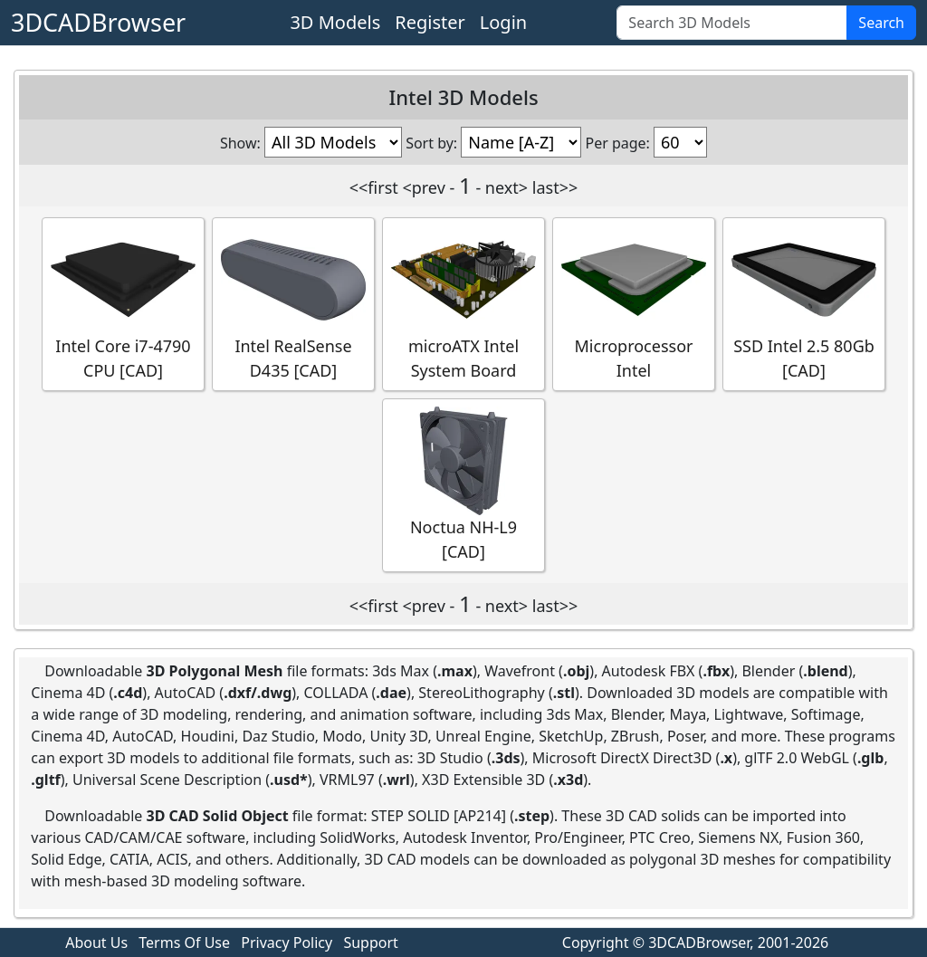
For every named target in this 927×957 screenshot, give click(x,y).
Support (370, 942)
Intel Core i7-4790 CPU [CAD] (123, 303)
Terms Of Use (184, 942)
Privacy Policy (286, 942)
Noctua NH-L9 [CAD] (463, 484)
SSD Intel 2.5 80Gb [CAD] (803, 303)
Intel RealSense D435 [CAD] (293, 303)
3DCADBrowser (98, 22)
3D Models (335, 22)
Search (881, 23)
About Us (96, 942)
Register (430, 22)
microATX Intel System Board (463, 303)
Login (503, 22)
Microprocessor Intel (633, 303)
